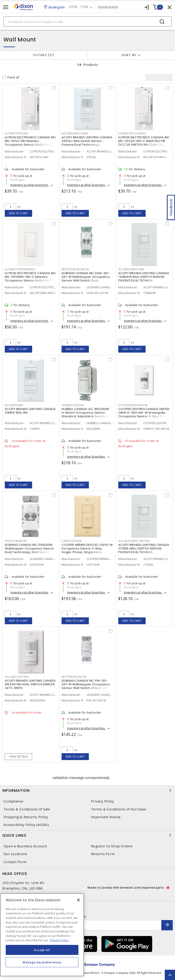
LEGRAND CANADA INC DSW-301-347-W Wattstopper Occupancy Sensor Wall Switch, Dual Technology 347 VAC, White (86, 278)
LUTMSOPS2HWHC (132, 134)
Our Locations (15, 854)
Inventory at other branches (29, 185)
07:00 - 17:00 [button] (78, 7)
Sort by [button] (128, 55)
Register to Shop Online (111, 846)
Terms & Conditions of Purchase (119, 809)
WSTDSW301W (16, 541)
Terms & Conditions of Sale (26, 809)
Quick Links (87, 835)
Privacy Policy (102, 801)
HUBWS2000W (73, 405)
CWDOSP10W (72, 541)
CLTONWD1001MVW (133, 405)
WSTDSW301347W (75, 269)
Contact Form (14, 862)
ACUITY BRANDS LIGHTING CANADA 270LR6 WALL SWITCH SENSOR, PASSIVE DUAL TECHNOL (143, 548)
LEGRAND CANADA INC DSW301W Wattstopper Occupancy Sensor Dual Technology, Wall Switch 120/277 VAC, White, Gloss (29, 550)
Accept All (42, 950)
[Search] (87, 21)
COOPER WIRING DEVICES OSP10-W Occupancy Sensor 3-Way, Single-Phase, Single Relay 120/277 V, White (87, 550)
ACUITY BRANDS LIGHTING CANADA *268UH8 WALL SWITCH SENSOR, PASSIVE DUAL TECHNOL (143, 277)
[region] (42, 934)
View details (18, 756)
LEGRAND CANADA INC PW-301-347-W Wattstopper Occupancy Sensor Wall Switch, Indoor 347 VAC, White (86, 686)
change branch (108, 7)
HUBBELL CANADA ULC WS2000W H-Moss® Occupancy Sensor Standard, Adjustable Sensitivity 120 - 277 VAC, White (86, 414)
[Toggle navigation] (5, 7)
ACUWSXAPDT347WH (134, 541)
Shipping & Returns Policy (25, 817)
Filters (43, 55)
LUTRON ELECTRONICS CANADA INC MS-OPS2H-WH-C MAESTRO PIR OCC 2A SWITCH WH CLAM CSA (144, 141)
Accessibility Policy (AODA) (26, 825)
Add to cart (18, 213)
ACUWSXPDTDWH (75, 134)
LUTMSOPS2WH (16, 134)
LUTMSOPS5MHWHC (20, 269)
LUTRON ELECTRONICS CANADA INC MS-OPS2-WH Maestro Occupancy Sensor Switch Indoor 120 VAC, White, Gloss (30, 143)
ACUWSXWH (14, 405)
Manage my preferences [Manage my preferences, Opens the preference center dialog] (42, 962)
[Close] (78, 900)
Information (87, 790)
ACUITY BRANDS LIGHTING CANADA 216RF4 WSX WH (30, 411)
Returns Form (103, 854)
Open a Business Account (25, 846)
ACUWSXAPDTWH (131, 269)
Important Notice (106, 817)
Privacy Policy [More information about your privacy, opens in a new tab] (59, 940)
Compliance (13, 801)
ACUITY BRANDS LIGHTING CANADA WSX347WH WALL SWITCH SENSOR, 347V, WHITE (30, 684)
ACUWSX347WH (17, 677)
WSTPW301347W (74, 677)
